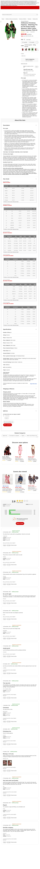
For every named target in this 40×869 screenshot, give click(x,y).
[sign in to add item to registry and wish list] (36, 67)
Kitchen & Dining (28, 1)
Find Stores (15, 5)
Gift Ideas (36, 2)
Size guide (28, 39)
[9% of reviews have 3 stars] (20, 512)
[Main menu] (3, 11)
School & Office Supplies (25, 2)
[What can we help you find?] (20, 14)
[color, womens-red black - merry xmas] (35, 49)
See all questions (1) (8, 422)
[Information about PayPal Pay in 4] (29, 74)
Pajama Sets (35, 18)
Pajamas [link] (23, 435)
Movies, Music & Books (17, 2)
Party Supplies (32, 2)
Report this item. (33, 383)
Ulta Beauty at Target (7, 3)
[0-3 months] (24, 42)
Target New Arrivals (4, 1)
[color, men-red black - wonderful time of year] (26, 49)
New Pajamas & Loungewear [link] (14, 435)
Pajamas (29, 18)
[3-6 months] (31, 42)
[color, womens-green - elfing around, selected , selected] (32, 49)
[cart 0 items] (36, 11)
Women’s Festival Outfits (6, 4)
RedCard (7, 5)
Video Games (11, 2)
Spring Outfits (30, 3)
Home (25, 1)
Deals (17, 3)
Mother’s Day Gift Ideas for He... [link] (32, 435)
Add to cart (23, 55)
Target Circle (11, 5)
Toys (4, 2)
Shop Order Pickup (27, 4)
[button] (5, 486)
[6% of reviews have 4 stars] (20, 511)
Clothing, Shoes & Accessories (18, 1)
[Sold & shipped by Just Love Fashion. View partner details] (29, 60)
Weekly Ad (22, 4)
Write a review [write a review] (20, 523)
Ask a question (7, 424)
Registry (4, 5)
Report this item (24, 63)
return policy (8, 406)
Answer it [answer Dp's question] (6, 418)
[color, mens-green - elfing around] (29, 49)
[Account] (33, 11)
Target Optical (13, 3)
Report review (13, 545)
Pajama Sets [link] (5, 435)
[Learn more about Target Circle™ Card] (29, 70)
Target (3, 18)
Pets (3, 3)
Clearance (19, 3)
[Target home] (20, 11)
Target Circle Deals (17, 4)
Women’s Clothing (22, 18)
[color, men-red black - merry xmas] (22, 49)
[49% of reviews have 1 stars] (20, 514)
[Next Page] (37, 42)
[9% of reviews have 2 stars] (20, 513)
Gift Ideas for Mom (10, 1)
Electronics (7, 2)
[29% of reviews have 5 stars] (20, 510)
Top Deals (12, 4)
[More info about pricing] (37, 35)
